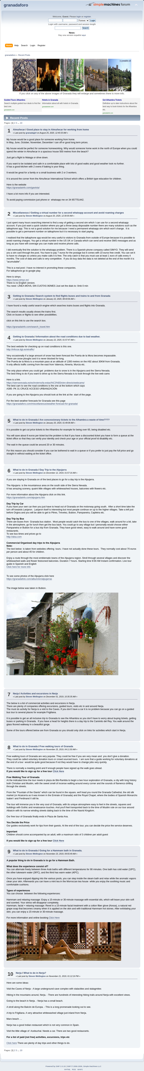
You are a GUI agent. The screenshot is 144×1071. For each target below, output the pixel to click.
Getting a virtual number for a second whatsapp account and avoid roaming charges (77, 212)
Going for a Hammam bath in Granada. (61, 850)
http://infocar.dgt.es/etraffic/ (20, 349)
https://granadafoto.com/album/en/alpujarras (29, 579)
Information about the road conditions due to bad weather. (68, 336)
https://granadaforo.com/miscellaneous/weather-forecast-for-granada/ (42, 404)
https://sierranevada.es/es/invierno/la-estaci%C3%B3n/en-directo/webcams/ (46, 382)
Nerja (16, 693)
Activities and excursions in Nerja (39, 693)
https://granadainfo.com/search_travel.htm (28, 327)
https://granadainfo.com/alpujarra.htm (26, 497)
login (79, 16)
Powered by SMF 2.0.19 (55, 1066)
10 (21, 123)
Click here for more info (19, 567)
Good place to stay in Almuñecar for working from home (58, 129)
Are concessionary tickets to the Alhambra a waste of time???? (74, 420)
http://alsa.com (14, 537)
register (87, 16)
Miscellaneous (21, 212)
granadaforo (16, 5)
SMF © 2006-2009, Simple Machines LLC (84, 1066)
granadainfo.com (9, 110)
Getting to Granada (23, 296)
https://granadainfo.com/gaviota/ (23, 187)
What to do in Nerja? (34, 973)
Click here (12, 1043)
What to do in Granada (25, 420)
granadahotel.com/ (48, 107)
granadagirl (31, 133)
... (19, 123)
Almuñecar (19, 129)
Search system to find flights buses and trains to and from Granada (73, 296)
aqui (84, 35)
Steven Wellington (34, 216)
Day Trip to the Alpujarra (53, 470)
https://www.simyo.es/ (18, 280)
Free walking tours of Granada (56, 746)
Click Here (58, 771)
